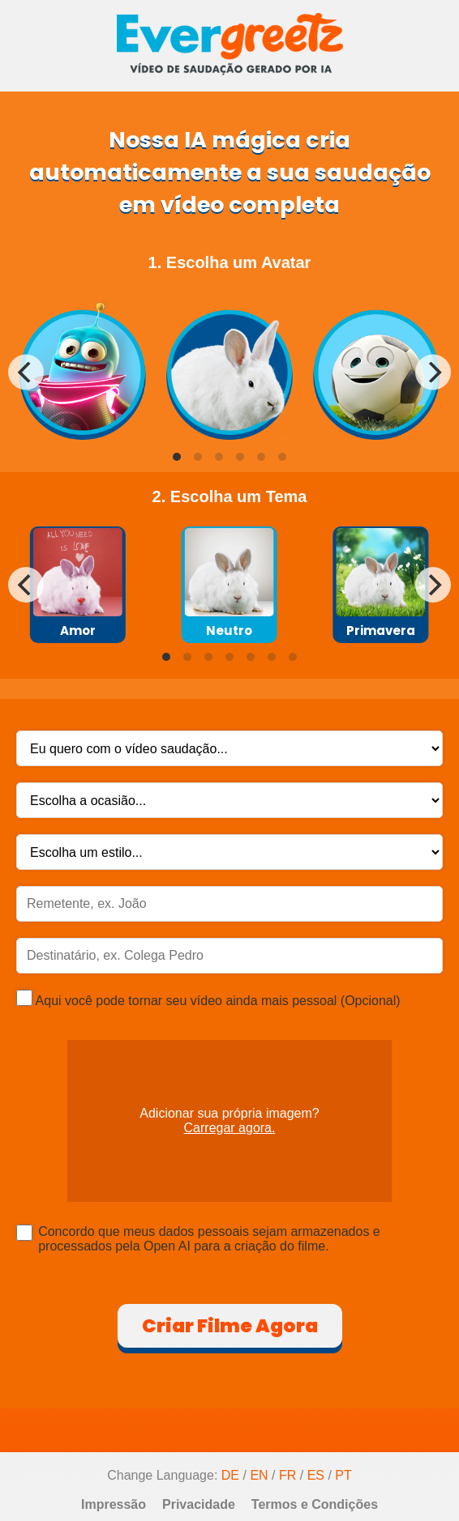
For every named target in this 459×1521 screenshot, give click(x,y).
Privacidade (198, 1504)
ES (315, 1475)
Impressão (113, 1504)
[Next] (433, 372)
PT (343, 1475)
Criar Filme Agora (230, 1326)
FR (287, 1475)
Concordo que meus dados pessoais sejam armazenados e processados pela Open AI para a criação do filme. (209, 1239)
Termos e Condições (314, 1504)
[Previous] (26, 372)
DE (230, 1475)
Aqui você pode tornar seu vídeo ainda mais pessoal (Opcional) (208, 999)
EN (259, 1475)
